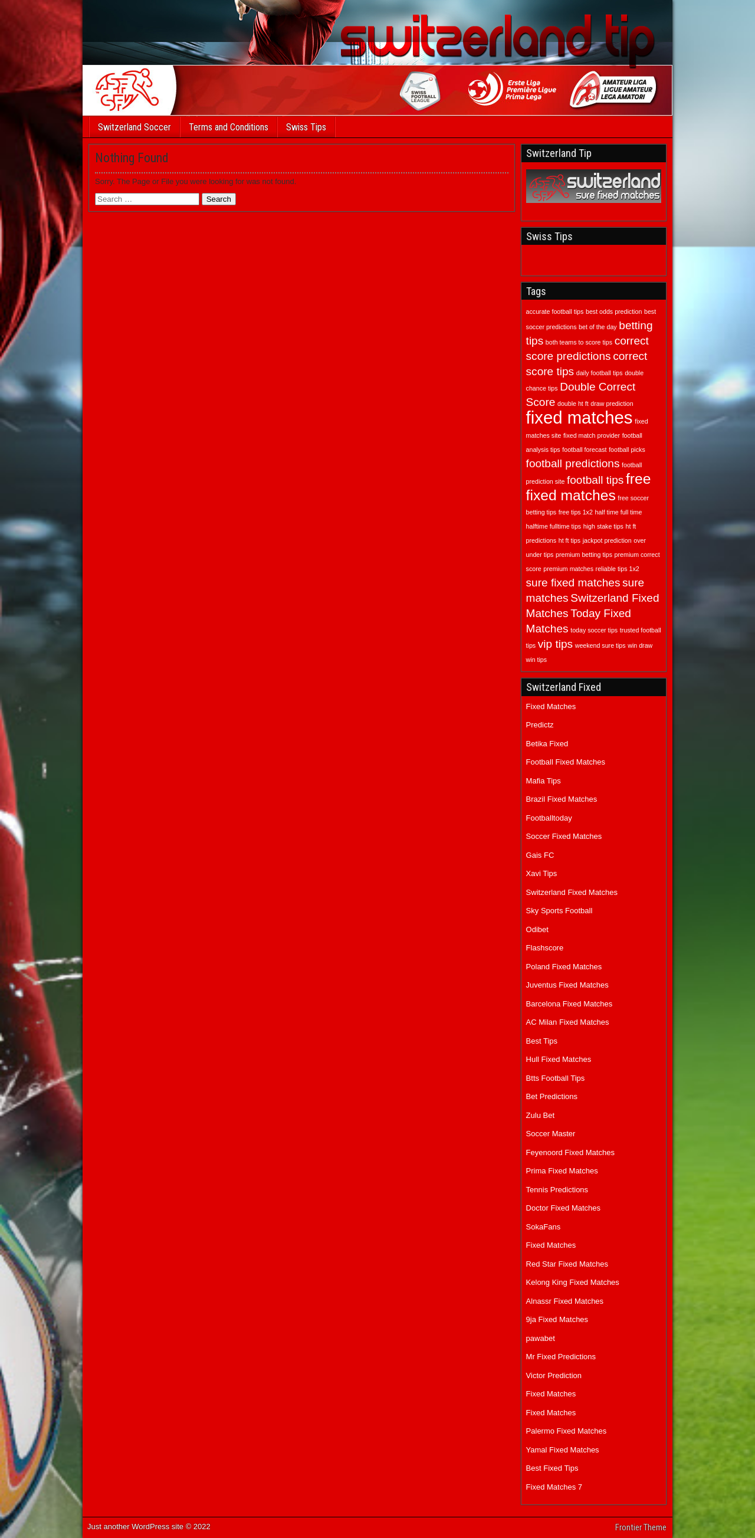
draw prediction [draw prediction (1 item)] (611, 403)
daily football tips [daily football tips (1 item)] (599, 372)
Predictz (540, 724)
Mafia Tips (543, 780)
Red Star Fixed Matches (567, 1264)
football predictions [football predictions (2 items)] (573, 463)
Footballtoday (549, 818)
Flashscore (545, 947)
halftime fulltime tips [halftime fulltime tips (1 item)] (554, 526)
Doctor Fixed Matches (563, 1207)
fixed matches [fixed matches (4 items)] (579, 417)
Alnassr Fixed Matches (565, 1301)
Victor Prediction (554, 1375)
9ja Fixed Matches (557, 1319)
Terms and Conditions (228, 127)
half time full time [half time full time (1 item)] (618, 512)
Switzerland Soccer (134, 127)
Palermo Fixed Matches (566, 1430)
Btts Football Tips (555, 1078)
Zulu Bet (540, 1115)
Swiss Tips (306, 127)
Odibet (537, 929)
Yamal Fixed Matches (562, 1449)
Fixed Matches (551, 706)
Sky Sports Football (559, 910)
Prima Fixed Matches (562, 1170)
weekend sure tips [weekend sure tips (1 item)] (600, 645)
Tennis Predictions (557, 1189)
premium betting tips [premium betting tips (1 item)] (584, 554)
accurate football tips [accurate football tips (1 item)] (555, 311)
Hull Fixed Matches (559, 1059)
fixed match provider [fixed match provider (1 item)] (591, 435)
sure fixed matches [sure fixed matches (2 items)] (573, 582)
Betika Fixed (547, 743)
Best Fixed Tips (552, 1468)
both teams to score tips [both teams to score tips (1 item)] (579, 342)
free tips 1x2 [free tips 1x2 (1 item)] (576, 512)
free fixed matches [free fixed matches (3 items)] (588, 487)
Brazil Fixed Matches (562, 799)
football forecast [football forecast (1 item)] (584, 449)
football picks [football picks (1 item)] (627, 449)
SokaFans (543, 1226)
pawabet (540, 1338)
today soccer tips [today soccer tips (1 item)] (594, 630)
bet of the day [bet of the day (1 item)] (598, 326)
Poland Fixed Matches (564, 966)
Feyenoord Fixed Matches (570, 1152)
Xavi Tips (541, 873)
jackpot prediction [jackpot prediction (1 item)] (607, 540)
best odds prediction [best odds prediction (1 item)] (614, 311)
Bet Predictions (551, 1096)
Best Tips (541, 1041)
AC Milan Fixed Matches (567, 1022)
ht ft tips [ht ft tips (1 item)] (569, 540)
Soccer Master (551, 1133)
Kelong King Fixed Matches (572, 1282)
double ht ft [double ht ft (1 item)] (573, 403)
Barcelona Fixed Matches (569, 1003)
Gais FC (540, 855)
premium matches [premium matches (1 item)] (568, 568)
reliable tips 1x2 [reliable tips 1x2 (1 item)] (617, 568)
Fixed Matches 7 (554, 1487)
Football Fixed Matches (565, 761)
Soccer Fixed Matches (564, 836)
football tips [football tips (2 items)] (595, 480)
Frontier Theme (641, 1527)
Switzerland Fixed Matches (572, 892)
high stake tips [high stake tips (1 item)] (603, 526)
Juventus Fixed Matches (567, 984)
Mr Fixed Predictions (561, 1356)
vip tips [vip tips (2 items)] (555, 644)
